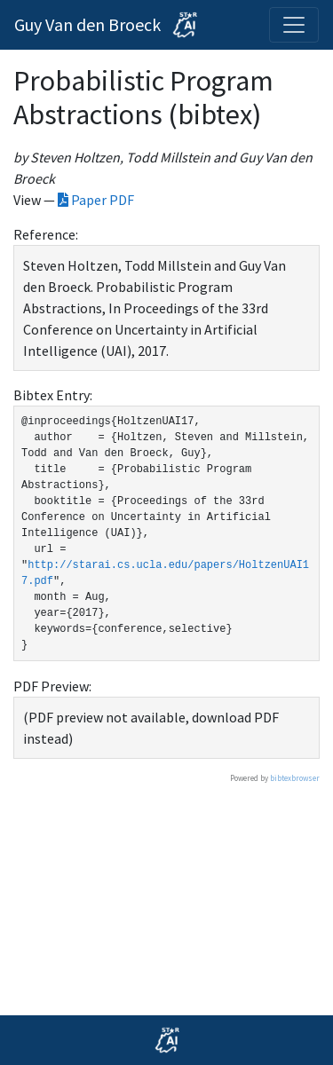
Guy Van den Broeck (109, 25)
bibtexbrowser (295, 778)
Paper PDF (96, 200)
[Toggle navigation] (294, 25)
